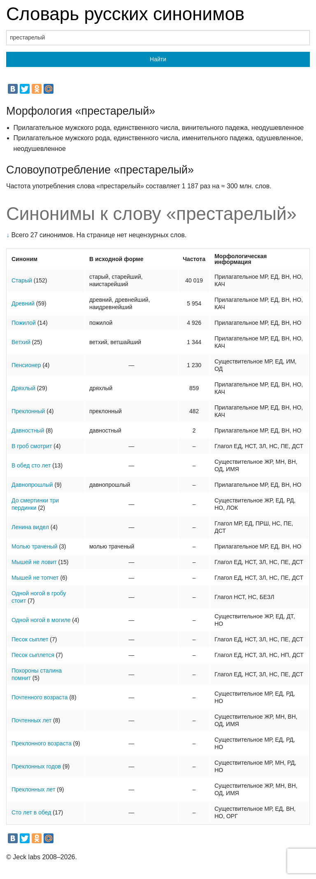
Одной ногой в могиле (41, 620)
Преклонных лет (33, 789)
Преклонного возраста (42, 743)
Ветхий (21, 342)
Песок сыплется (33, 655)
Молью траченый (35, 546)
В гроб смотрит (32, 446)
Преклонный (28, 411)
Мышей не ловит (34, 562)
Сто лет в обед (31, 812)
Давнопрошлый (32, 484)
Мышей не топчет (35, 577)
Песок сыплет (30, 639)
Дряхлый (23, 388)
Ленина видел (30, 527)
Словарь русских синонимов (125, 14)
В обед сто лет (31, 465)
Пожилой (24, 322)
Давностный (28, 430)
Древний (23, 303)
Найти (158, 59)
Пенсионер (26, 365)
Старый (22, 280)
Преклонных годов (36, 766)
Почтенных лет (31, 720)
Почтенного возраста (40, 697)
